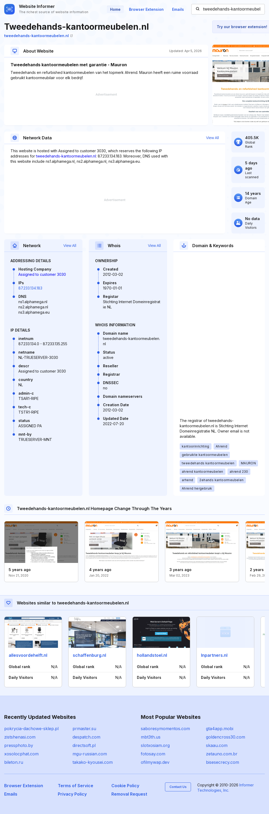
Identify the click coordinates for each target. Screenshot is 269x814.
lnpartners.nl (214, 655)
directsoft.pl (84, 745)
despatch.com (86, 737)
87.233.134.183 (30, 288)
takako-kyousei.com (93, 762)
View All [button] (212, 138)
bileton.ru (13, 762)
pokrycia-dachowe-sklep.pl (31, 728)
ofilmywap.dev (155, 762)
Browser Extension (146, 9)
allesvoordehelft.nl (28, 655)
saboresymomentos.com (165, 728)
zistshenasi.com (19, 737)
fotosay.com (153, 753)
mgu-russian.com (90, 753)
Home (115, 9)
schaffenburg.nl (89, 655)
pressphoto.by (18, 745)
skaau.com (216, 745)
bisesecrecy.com (222, 762)
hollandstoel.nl (152, 655)
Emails (178, 9)
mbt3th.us (151, 737)
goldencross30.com (225, 737)
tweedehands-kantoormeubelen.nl (38, 35)
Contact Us (178, 787)
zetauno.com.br (221, 753)
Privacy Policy (72, 794)
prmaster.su (84, 728)
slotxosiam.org (155, 745)
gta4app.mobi (219, 728)
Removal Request (129, 794)
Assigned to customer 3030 (42, 274)
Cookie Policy (125, 785)
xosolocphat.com (21, 753)
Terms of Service (75, 785)
